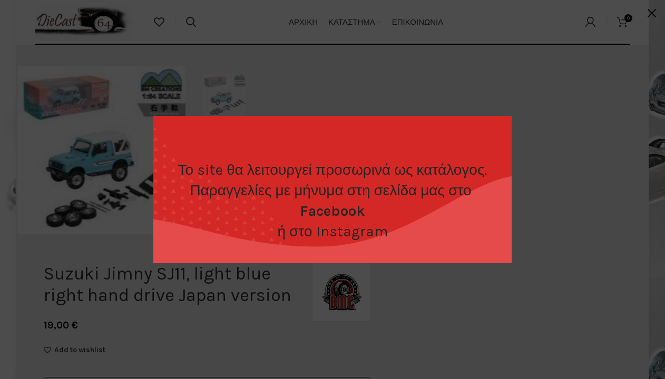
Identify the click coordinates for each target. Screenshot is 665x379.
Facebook (332, 211)
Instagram (352, 231)
